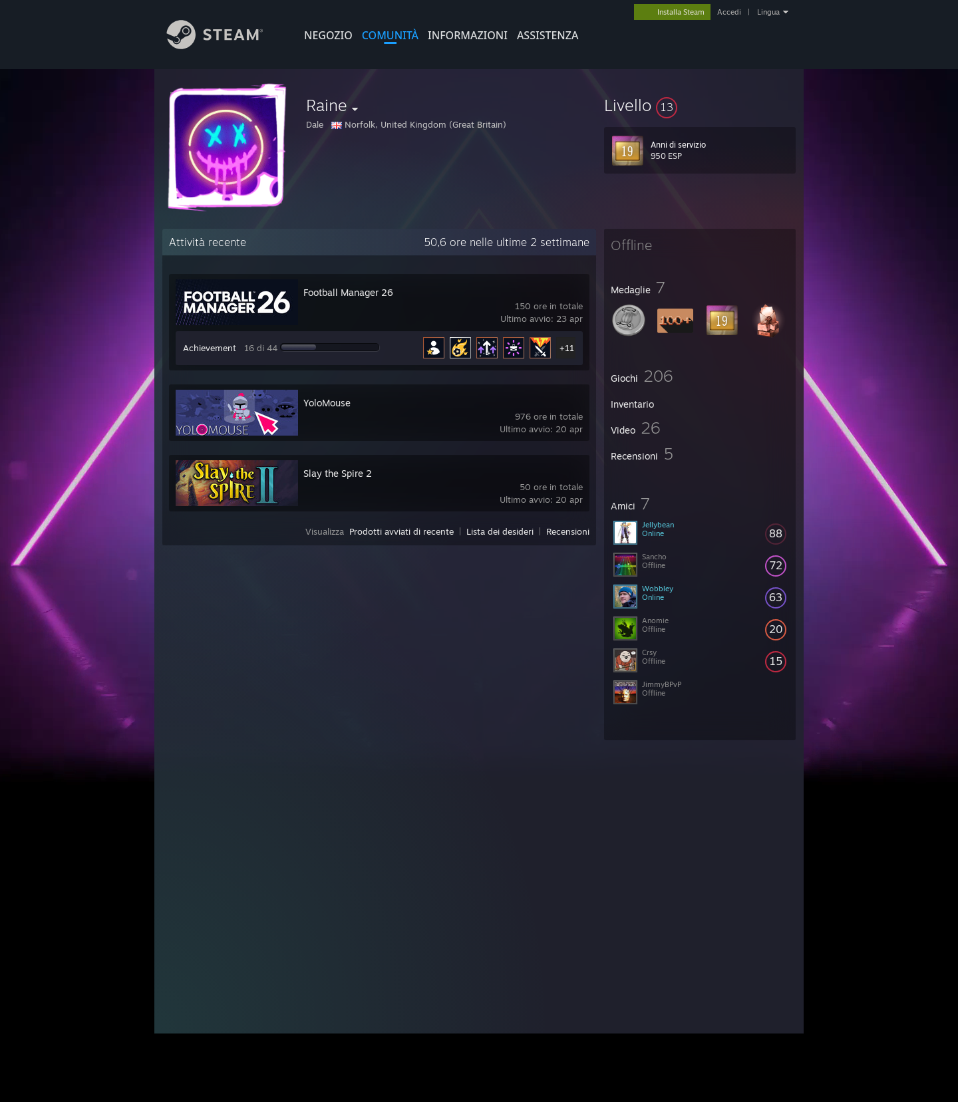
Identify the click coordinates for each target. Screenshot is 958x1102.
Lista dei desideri (500, 531)
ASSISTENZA (548, 35)
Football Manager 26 (348, 292)
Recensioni (567, 531)
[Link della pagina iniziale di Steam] (224, 45)
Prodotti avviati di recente (401, 531)
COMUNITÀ (390, 35)
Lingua (768, 12)
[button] (700, 105)
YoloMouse (327, 402)
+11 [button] (566, 348)
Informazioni (468, 35)
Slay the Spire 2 (337, 473)
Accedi (729, 12)
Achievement (209, 348)
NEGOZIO (328, 35)
